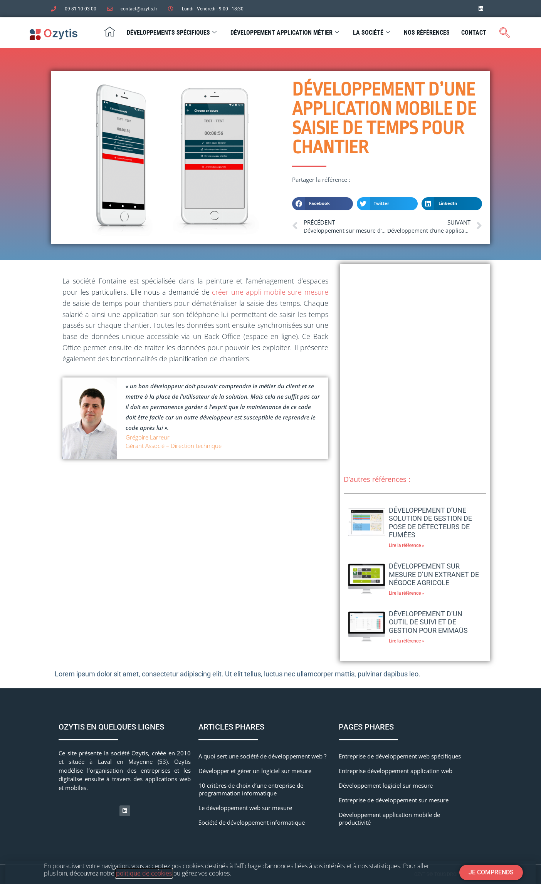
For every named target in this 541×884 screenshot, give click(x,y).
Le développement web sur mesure (245, 808)
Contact (473, 32)
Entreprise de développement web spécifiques (400, 756)
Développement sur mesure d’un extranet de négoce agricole (434, 574)
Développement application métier (284, 32)
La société (371, 32)
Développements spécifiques (172, 32)
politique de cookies (144, 873)
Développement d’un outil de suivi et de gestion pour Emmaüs (428, 622)
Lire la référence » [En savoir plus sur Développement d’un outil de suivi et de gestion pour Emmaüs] (406, 641)
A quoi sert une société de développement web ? (262, 756)
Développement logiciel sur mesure (386, 785)
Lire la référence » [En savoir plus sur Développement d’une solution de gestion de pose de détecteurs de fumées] (406, 545)
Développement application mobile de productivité (389, 818)
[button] (322, 203)
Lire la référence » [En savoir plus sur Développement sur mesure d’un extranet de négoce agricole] (406, 593)
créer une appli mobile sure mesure (270, 292)
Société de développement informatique (251, 822)
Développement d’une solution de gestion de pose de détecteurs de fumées (430, 522)
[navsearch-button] (504, 33)
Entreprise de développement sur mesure (394, 800)
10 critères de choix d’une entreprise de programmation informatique (250, 789)
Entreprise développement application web (395, 771)
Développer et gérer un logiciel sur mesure (254, 771)
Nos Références (427, 32)
